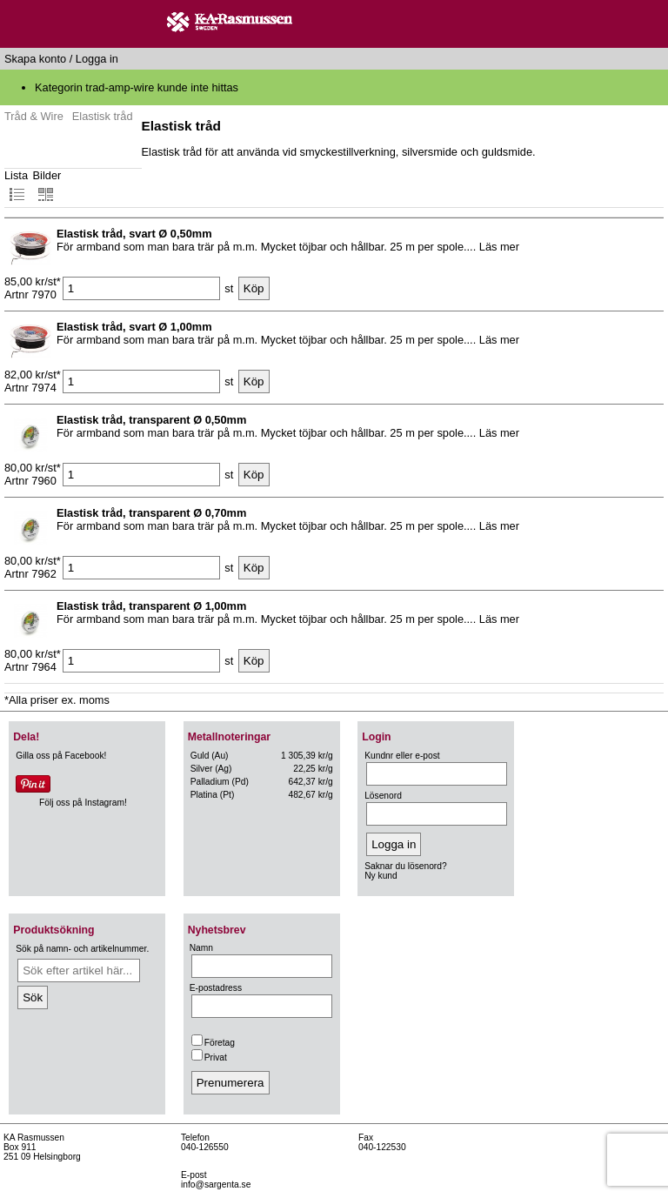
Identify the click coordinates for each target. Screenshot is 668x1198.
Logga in (97, 58)
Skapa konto (35, 58)
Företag (213, 1042)
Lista (16, 186)
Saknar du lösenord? (405, 866)
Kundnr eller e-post (401, 755)
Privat (209, 1057)
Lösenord (383, 795)
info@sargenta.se (215, 1184)
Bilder (47, 186)
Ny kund (380, 875)
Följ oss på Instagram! (83, 802)
